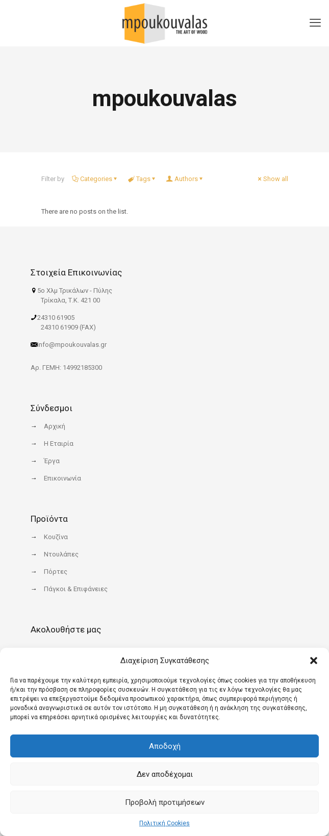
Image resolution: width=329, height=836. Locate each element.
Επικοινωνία (62, 478)
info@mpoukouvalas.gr (72, 344)
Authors (185, 179)
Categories (95, 179)
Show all (272, 179)
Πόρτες (55, 571)
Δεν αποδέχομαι (165, 774)
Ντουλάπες (61, 554)
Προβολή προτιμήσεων (165, 802)
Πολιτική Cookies (164, 823)
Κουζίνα (56, 537)
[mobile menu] (315, 15)
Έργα (52, 461)
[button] (314, 660)
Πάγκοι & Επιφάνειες (76, 589)
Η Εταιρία (58, 443)
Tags (142, 179)
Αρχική (54, 426)
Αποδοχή (165, 746)
